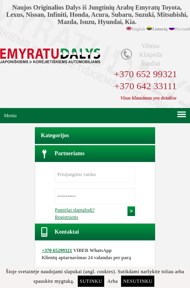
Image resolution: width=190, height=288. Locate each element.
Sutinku (91, 281)
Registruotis (66, 217)
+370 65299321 (57, 250)
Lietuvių (159, 28)
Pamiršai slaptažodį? (75, 210)
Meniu (10, 115)
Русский (182, 28)
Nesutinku (137, 281)
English (139, 28)
